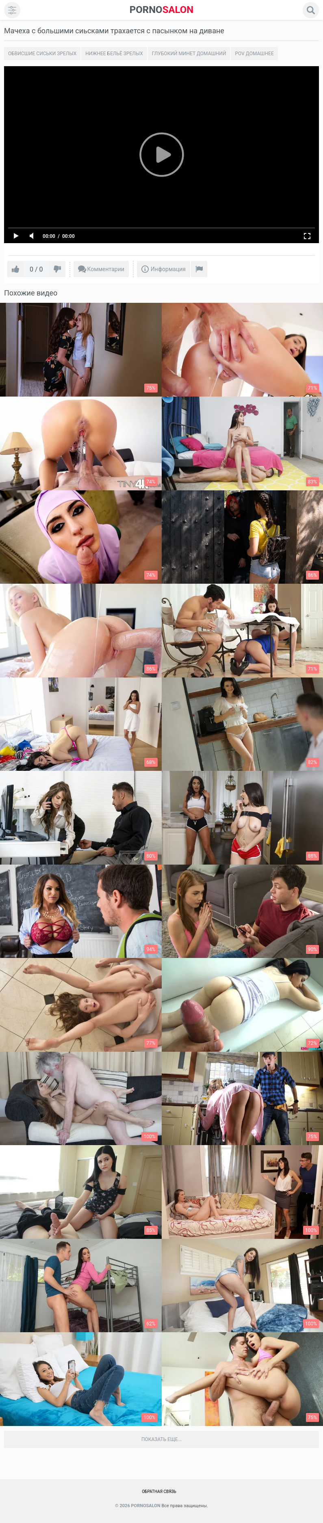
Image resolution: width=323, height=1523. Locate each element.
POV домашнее (254, 53)
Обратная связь (159, 1491)
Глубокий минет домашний (189, 53)
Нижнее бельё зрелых (114, 53)
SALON (162, 10)
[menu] (12, 10)
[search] (311, 10)
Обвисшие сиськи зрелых (42, 53)
